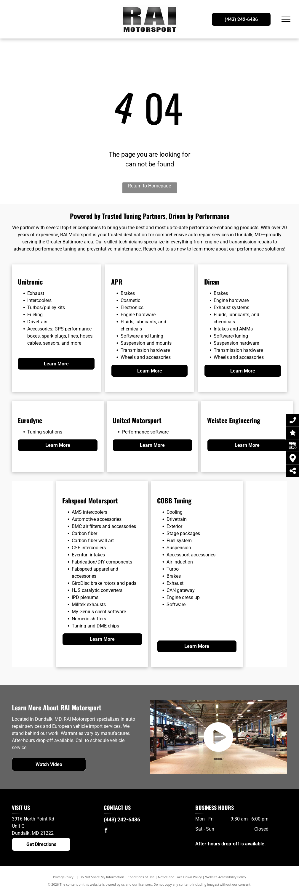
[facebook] (106, 831)
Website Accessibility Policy (225, 877)
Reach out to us (159, 249)
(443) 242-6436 (122, 819)
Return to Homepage (149, 186)
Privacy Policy (63, 877)
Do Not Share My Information (101, 877)
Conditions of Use (141, 877)
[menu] (286, 19)
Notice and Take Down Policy (180, 877)
